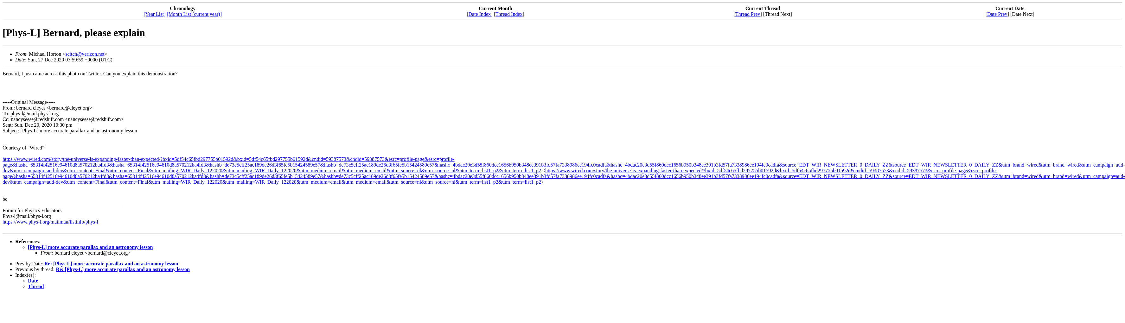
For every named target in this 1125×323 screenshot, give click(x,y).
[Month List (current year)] (194, 14)
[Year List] (154, 14)
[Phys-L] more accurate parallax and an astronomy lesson (90, 247)
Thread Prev (747, 14)
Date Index (479, 14)
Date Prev (997, 14)
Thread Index (509, 14)
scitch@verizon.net (85, 54)
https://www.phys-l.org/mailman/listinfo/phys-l (50, 222)
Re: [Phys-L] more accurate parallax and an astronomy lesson (111, 263)
